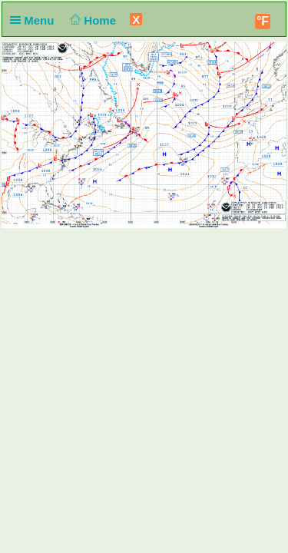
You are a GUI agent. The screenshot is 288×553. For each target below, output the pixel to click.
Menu (35, 20)
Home (92, 20)
